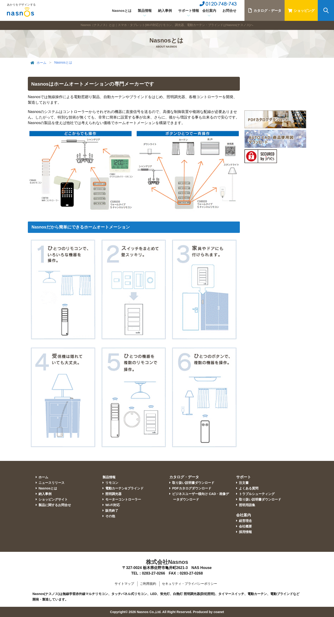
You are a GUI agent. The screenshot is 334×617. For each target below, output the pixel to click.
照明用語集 (247, 505)
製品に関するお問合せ (55, 505)
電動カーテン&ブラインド (124, 488)
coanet (219, 612)
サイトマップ (124, 583)
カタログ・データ (264, 10)
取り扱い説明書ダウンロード (193, 483)
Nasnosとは (122, 11)
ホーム (37, 63)
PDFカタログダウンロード (191, 488)
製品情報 (109, 477)
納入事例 (165, 11)
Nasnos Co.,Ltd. (149, 612)
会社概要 (245, 526)
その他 (110, 516)
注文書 (244, 483)
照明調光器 (113, 494)
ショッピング (301, 10)
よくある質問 (248, 488)
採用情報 (245, 532)
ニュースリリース (51, 483)
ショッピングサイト (53, 499)
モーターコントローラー (123, 499)
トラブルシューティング (257, 494)
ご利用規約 (148, 583)
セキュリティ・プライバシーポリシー (189, 583)
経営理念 (245, 521)
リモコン (111, 483)
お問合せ (229, 11)
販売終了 (111, 510)
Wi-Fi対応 (112, 505)
